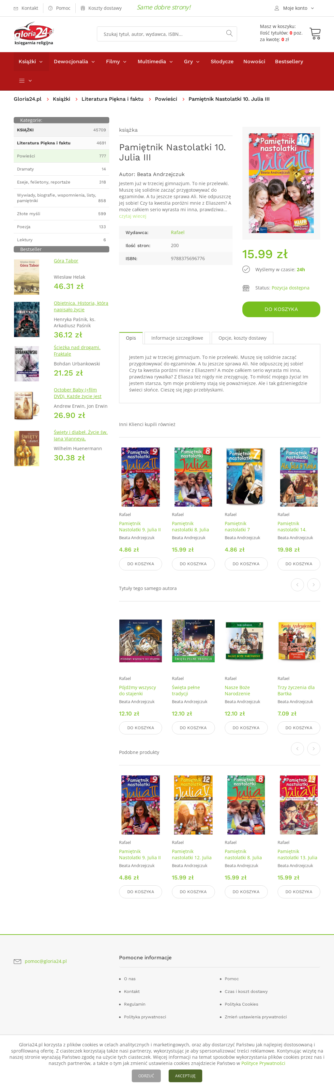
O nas (130, 978)
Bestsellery (289, 61)
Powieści (166, 99)
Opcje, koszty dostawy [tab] (242, 338)
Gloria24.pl (27, 99)
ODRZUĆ (146, 1076)
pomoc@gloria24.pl (46, 961)
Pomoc (232, 978)
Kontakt (132, 991)
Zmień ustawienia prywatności (256, 1016)
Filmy (113, 61)
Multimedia (152, 61)
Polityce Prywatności (263, 1063)
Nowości (254, 61)
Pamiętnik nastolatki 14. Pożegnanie (292, 529)
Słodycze (222, 61)
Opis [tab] (131, 338)
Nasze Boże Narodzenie (237, 690)
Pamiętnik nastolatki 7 (237, 526)
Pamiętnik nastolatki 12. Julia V (192, 857)
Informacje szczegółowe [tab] (177, 338)
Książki (27, 61)
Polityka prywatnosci (145, 1016)
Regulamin (134, 1004)
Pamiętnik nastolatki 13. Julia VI (297, 857)
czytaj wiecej (132, 216)
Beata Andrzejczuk (161, 174)
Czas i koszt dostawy (246, 991)
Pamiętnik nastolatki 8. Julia (190, 526)
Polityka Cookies (241, 1004)
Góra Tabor (66, 261)
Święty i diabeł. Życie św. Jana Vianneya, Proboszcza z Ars (81, 438)
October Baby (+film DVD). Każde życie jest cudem (77, 396)
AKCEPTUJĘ (185, 1076)
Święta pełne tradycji (186, 690)
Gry (188, 61)
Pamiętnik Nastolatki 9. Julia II (140, 526)
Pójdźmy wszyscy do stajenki (137, 690)
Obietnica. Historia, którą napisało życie (81, 306)
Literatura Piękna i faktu (113, 99)
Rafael (178, 232)
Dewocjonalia (71, 61)
